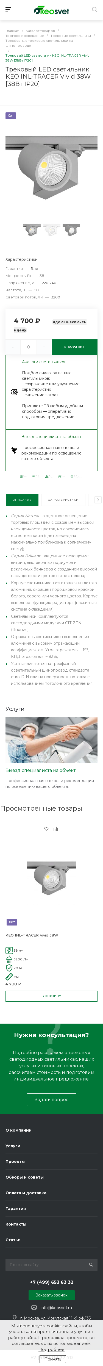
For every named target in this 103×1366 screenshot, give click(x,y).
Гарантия (15, 1208)
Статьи (13, 1239)
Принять (52, 1359)
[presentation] (98, 499)
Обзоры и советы (24, 1177)
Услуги (12, 1145)
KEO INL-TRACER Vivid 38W (31, 935)
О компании (18, 1130)
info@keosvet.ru (56, 1307)
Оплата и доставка (25, 1192)
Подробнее (51, 1349)
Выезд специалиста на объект (40, 770)
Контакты (15, 1224)
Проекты (15, 1161)
